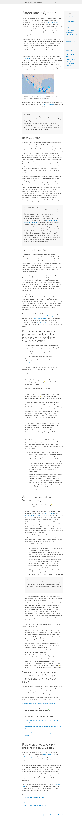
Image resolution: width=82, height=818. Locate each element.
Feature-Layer (26, 58)
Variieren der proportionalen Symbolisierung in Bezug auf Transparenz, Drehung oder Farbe (71, 50)
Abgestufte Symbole (30, 800)
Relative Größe (70, 16)
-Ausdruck (48, 104)
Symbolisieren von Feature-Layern (34, 797)
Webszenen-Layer (27, 756)
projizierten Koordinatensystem (46, 316)
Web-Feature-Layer (49, 754)
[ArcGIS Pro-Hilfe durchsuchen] (39, 2)
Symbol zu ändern (48, 513)
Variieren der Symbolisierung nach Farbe (36, 805)
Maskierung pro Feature (35, 650)
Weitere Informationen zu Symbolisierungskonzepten (38, 703)
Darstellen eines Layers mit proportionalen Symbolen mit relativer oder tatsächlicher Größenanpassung (71, 28)
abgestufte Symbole (54, 22)
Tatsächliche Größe (71, 19)
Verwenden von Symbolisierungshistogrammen (38, 802)
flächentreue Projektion (44, 322)
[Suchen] (55, 2)
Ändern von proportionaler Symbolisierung (70, 39)
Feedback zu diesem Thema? (54, 815)
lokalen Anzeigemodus (39, 318)
